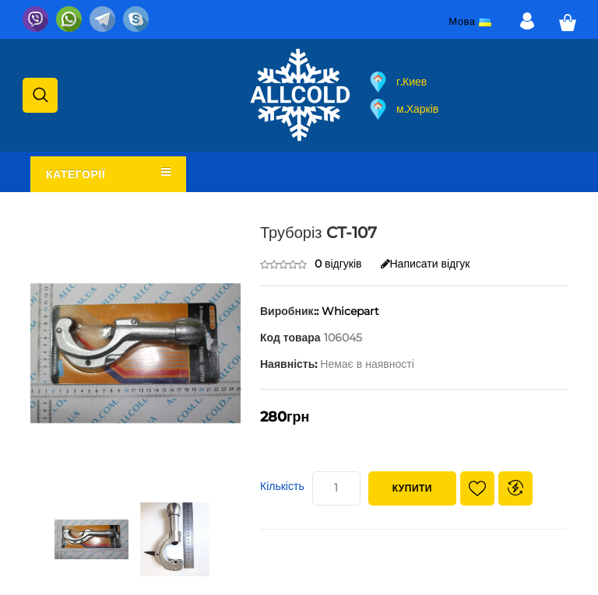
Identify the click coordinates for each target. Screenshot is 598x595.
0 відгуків (338, 264)
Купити (412, 488)
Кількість (282, 486)
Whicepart (350, 311)
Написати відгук (425, 264)
